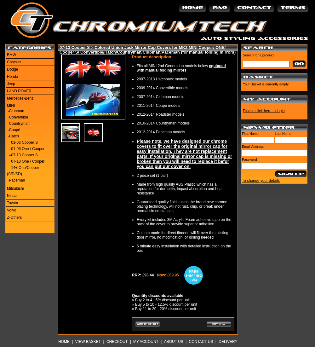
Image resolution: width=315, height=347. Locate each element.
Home (64, 341)
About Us (173, 341)
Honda (12, 76)
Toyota (12, 203)
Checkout (117, 341)
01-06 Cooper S (24, 142)
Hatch (14, 136)
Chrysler (14, 62)
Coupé (14, 130)
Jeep (11, 84)
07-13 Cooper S (24, 155)
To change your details (261, 180)
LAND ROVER (19, 91)
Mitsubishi (15, 188)
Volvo (11, 210)
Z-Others (14, 217)
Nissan (13, 196)
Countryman (19, 123)
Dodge (12, 69)
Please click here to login (264, 111)
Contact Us (201, 341)
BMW (11, 55)
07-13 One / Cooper (27, 161)
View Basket (88, 341)
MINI (11, 105)
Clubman (16, 111)
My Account (145, 341)
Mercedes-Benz (20, 98)
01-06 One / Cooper (27, 149)
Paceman (17, 180)
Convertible (18, 117)
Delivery (228, 341)
